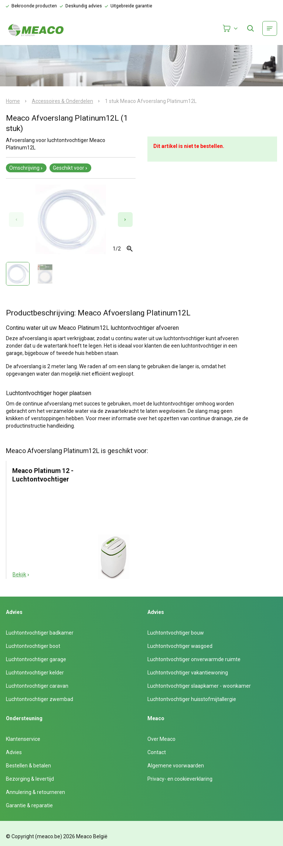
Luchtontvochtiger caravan (37, 686)
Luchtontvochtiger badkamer (40, 633)
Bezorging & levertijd (30, 779)
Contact (156, 752)
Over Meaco (161, 739)
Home (13, 101)
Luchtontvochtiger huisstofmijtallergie (191, 699)
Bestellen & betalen (28, 766)
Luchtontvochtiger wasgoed (179, 646)
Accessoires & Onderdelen (62, 101)
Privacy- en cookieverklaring (179, 779)
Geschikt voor (70, 168)
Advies (14, 752)
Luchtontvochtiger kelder (35, 673)
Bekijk (21, 574)
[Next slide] (125, 219)
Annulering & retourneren (35, 792)
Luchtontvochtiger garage (36, 659)
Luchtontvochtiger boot (33, 646)
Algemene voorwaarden (175, 766)
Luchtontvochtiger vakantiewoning (187, 673)
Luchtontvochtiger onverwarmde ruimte (194, 659)
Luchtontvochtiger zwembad (39, 699)
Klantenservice (23, 739)
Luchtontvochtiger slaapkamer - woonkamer (199, 686)
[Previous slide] (16, 219)
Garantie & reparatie (29, 805)
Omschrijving (26, 168)
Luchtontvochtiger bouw (175, 633)
